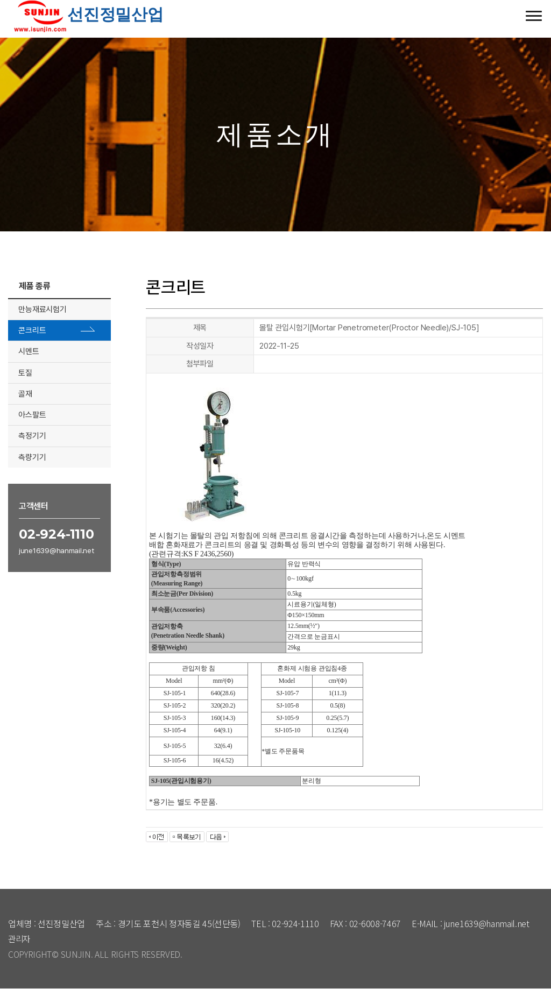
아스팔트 (32, 415)
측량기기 (32, 457)
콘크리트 (32, 330)
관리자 (20, 938)
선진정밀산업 (86, 14)
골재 (26, 394)
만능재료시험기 (43, 309)
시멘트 (29, 351)
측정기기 (32, 436)
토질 (26, 373)
